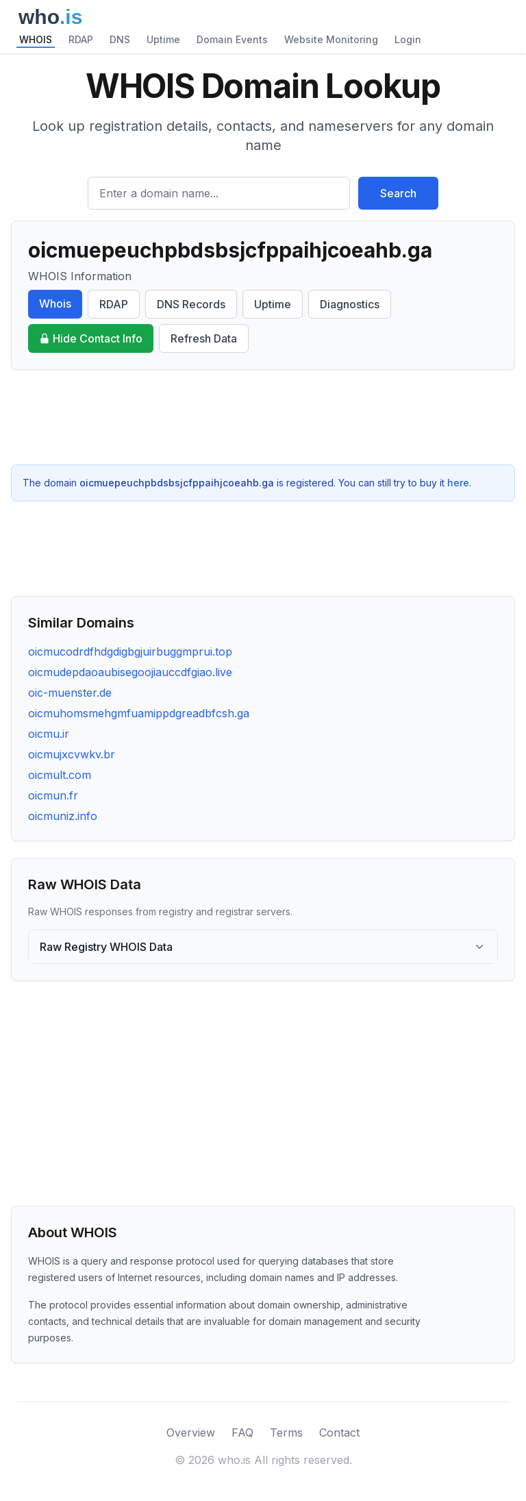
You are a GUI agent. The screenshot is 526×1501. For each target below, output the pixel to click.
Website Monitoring (331, 39)
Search (398, 193)
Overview (190, 1432)
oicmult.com (59, 775)
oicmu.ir (48, 734)
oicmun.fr (53, 795)
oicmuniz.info (62, 816)
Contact (339, 1432)
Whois (55, 303)
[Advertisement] (263, 417)
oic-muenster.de (70, 692)
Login (407, 39)
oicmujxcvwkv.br (71, 754)
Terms (286, 1432)
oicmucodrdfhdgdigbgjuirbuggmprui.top (130, 651)
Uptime (163, 39)
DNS (120, 39)
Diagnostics (349, 304)
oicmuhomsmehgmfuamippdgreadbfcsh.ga (138, 713)
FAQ (242, 1432)
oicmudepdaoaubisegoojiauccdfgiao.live (130, 672)
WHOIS (35, 39)
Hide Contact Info (90, 338)
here (458, 482)
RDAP (80, 39)
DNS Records (191, 304)
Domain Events (232, 39)
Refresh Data (204, 338)
